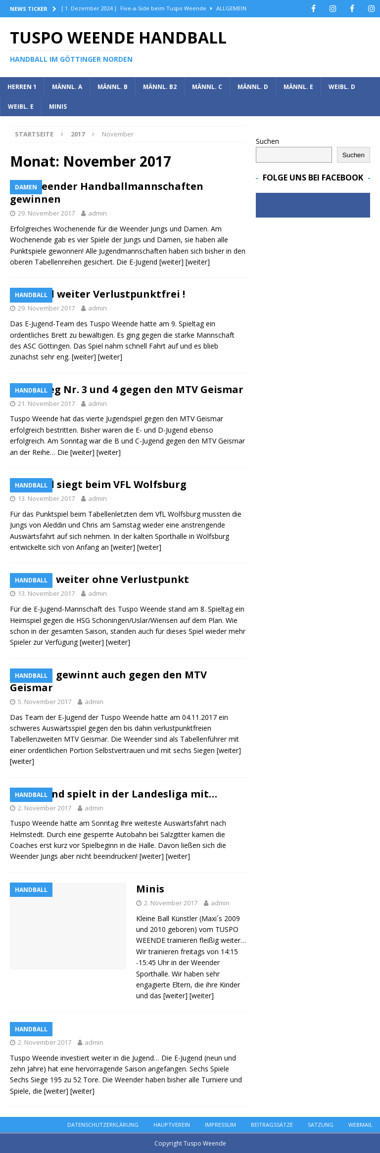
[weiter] (171, 261)
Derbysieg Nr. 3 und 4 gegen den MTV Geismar (126, 389)
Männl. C (207, 87)
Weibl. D (342, 87)
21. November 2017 (46, 403)
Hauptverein (171, 1124)
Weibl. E (21, 106)
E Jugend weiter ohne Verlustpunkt (99, 579)
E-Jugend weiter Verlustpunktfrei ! (97, 294)
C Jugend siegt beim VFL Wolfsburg (98, 484)
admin (97, 213)
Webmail (360, 1124)
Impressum (220, 1124)
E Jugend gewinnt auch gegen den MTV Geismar (108, 681)
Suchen (267, 141)
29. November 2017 (46, 213)
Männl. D (253, 87)
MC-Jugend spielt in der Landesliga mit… (113, 793)
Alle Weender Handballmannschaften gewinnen (106, 192)
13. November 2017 (46, 498)
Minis (58, 106)
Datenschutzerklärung (103, 1124)
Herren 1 (22, 87)
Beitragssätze (272, 1124)
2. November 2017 (44, 807)
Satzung (320, 1124)
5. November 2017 (44, 701)
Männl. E (298, 87)
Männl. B (112, 87)
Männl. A (67, 87)
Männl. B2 (160, 87)
